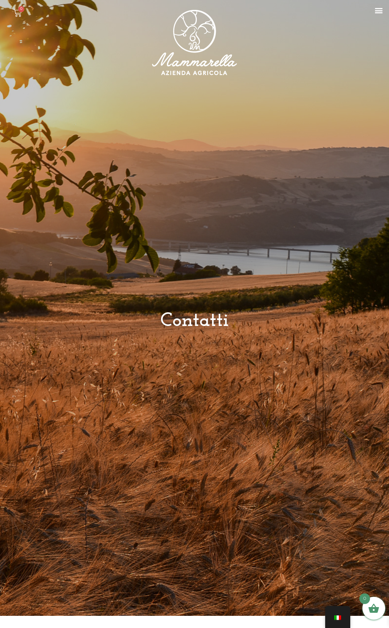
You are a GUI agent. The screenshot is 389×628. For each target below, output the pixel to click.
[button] (379, 10)
